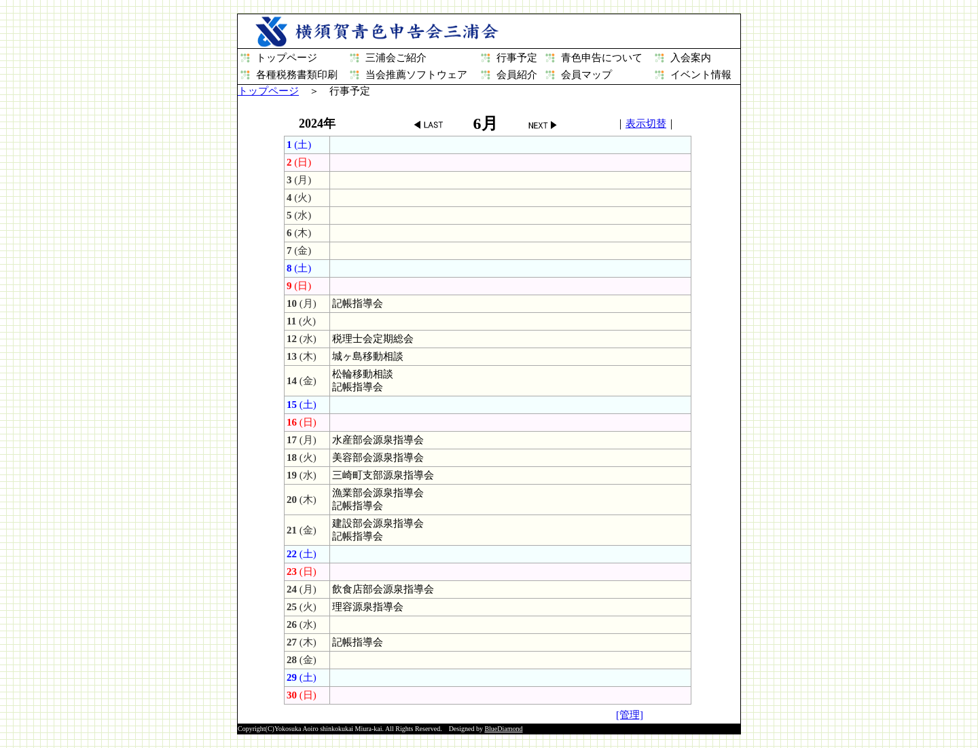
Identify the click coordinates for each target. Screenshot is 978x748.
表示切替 (646, 123)
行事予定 (516, 57)
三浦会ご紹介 (396, 57)
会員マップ (586, 74)
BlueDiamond (503, 728)
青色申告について (601, 57)
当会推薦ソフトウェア (416, 74)
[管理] (629, 714)
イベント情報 (700, 74)
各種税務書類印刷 (297, 74)
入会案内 (690, 57)
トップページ (286, 57)
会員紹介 (516, 74)
